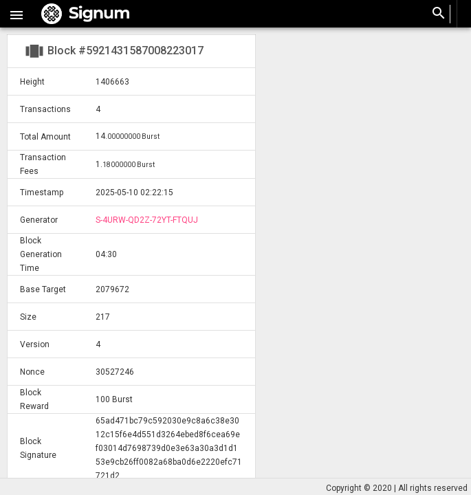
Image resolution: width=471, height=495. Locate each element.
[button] (16, 14)
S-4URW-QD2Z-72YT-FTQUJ (147, 220)
